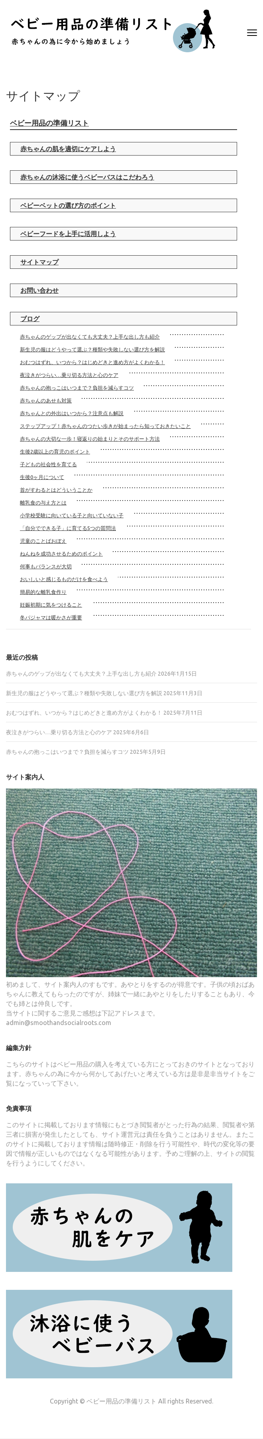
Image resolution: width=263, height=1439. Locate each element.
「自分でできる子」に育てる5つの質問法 (68, 528)
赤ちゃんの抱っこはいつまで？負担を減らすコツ (77, 387)
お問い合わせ (39, 290)
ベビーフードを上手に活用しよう (68, 233)
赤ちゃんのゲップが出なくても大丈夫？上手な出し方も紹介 (90, 336)
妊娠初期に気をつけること (51, 604)
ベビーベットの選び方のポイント (68, 205)
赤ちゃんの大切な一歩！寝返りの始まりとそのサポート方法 (90, 439)
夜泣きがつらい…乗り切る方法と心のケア (69, 375)
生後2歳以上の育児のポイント (55, 451)
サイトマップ (39, 262)
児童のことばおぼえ (43, 541)
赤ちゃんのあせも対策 (46, 400)
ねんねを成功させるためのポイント (61, 553)
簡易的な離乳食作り (43, 592)
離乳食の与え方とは (43, 502)
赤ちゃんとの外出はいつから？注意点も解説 (72, 413)
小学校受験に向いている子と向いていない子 (72, 515)
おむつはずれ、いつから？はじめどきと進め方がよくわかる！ (92, 362)
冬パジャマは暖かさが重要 (51, 617)
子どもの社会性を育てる (48, 464)
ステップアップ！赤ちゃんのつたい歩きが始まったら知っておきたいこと (105, 426)
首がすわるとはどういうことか (56, 490)
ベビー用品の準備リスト (49, 123)
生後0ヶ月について (42, 477)
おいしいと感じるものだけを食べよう (64, 579)
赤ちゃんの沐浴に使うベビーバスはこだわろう (87, 177)
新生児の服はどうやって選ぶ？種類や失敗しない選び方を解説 (92, 349)
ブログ (29, 318)
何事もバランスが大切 (46, 566)
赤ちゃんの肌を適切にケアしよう (68, 148)
